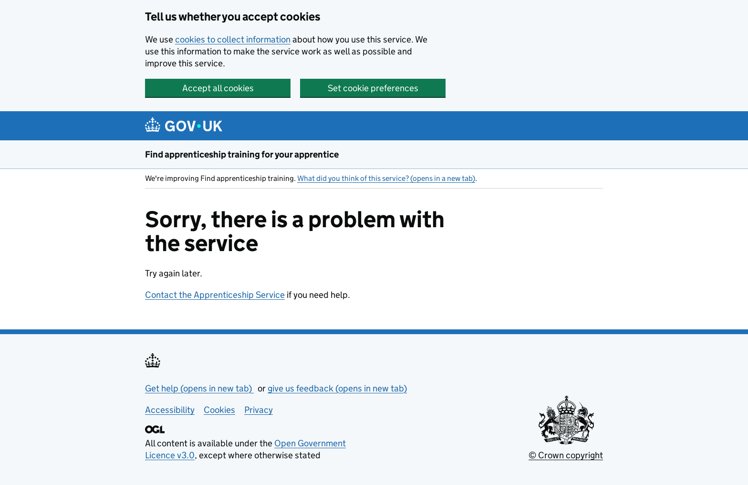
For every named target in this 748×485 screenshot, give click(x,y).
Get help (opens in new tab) (199, 388)
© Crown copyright (566, 455)
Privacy (258, 409)
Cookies (219, 409)
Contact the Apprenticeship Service (215, 294)
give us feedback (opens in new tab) (337, 388)
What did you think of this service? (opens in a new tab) (386, 178)
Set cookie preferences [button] (373, 88)
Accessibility (170, 409)
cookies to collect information (233, 39)
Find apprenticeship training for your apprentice (242, 154)
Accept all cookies (218, 88)
